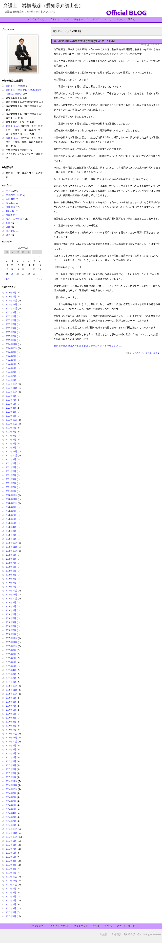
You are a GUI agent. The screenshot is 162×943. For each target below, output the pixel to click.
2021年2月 (11, 487)
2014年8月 (11, 797)
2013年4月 (11, 861)
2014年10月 (11, 789)
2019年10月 (11, 551)
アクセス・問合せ (126, 19)
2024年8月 (11, 356)
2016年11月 (11, 690)
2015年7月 (11, 753)
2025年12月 (11, 300)
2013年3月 (11, 865)
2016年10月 (11, 694)
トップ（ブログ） (36, 19)
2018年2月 (11, 630)
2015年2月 (11, 773)
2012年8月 (11, 892)
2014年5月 (11, 809)
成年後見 (10, 215)
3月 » (39, 279)
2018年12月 (11, 590)
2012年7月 (11, 896)
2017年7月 (11, 658)
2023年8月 (11, 396)
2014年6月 (11, 805)
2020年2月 (11, 535)
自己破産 (10, 231)
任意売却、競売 (14, 195)
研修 (8, 227)
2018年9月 (11, 602)
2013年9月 (11, 841)
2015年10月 (11, 741)
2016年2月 (11, 725)
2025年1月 (11, 340)
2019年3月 (11, 578)
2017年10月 (11, 646)
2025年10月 (11, 308)
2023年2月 (11, 412)
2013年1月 (11, 872)
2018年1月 (11, 634)
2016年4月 (11, 718)
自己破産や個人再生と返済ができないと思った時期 (84, 41)
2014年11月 (11, 785)
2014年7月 (11, 801)
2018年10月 (11, 598)
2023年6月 (11, 404)
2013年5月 (11, 857)
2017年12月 (11, 638)
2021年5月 (11, 475)
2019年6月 (11, 567)
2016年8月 (11, 702)
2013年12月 (11, 829)
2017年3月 (11, 674)
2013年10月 (11, 837)
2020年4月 (11, 527)
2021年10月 (11, 455)
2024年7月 (11, 360)
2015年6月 (11, 757)
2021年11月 (11, 451)
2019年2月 (11, 582)
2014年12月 (11, 781)
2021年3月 (11, 483)
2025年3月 (11, 332)
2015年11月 (11, 737)
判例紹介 (10, 211)
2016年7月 (11, 706)
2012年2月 (11, 916)
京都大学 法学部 (14, 86)
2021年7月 (11, 467)
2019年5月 (11, 571)
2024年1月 (11, 380)
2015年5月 (11, 761)
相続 (8, 223)
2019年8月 (11, 559)
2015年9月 (11, 745)
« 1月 (6, 279)
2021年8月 (11, 463)
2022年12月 (11, 420)
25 (12, 274)
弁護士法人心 (13, 126)
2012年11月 (11, 880)
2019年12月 (11, 543)
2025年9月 (11, 312)
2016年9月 (11, 698)
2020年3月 (11, 531)
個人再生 (10, 203)
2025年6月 (11, 320)
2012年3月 (11, 912)
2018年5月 (11, 618)
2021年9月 (11, 459)
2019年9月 (11, 555)
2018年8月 (11, 606)
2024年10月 (11, 348)
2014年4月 (11, 813)
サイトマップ (81, 19)
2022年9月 (11, 427)
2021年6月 (11, 471)
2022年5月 (11, 439)
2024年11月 (11, 344)
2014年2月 (11, 821)
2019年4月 (11, 574)
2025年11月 (11, 304)
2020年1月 (11, 539)
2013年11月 (11, 833)
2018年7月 (11, 610)
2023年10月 (11, 392)
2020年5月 (11, 523)
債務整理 (10, 207)
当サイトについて (59, 19)
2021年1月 (11, 491)
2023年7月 (11, 400)
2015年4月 (11, 765)
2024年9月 (11, 352)
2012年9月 (11, 888)
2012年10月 (11, 884)
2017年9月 (11, 650)
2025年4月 (11, 328)
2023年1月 (11, 416)
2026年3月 (11, 292)
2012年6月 (11, 900)
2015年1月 (11, 777)
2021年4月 (11, 479)
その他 (108, 19)
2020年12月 (11, 495)
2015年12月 (11, 733)
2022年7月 (11, 431)
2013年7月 (11, 849)
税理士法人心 (13, 138)
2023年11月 (11, 388)
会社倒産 (10, 199)
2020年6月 (11, 519)
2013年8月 (11, 845)
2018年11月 (11, 594)
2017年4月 (11, 670)
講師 (8, 235)
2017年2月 (11, 678)
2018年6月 (11, 614)
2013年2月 (11, 869)
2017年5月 (11, 666)
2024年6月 (11, 364)
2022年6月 (11, 435)
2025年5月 (11, 324)
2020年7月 (11, 515)
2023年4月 (11, 408)
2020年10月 (11, 503)
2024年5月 (11, 368)
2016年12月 (11, 686)
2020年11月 (11, 499)
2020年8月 (11, 511)
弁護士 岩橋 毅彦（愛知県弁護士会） (43, 5)
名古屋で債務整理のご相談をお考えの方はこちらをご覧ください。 (88, 346)
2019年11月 (11, 547)
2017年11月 (11, 642)
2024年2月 (11, 376)
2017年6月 (11, 662)
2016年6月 (11, 710)
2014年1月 (11, 825)
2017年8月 (11, 654)
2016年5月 (11, 714)
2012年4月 (11, 908)
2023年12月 (11, 384)
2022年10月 (11, 423)
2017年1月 (11, 682)
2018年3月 (11, 626)
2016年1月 (11, 729)
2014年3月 (11, 817)
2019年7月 (11, 563)
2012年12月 (11, 876)
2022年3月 (11, 443)
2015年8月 (11, 749)
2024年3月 (11, 372)
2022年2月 (11, 447)
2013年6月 (11, 853)
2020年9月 (11, 507)
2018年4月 (11, 622)
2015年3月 (11, 769)
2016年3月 (11, 721)
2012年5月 (11, 904)
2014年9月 (11, 793)
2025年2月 (11, 336)
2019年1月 (11, 586)
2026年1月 (11, 296)
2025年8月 (11, 316)
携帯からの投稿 (14, 219)
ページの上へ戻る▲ (151, 353)
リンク (96, 19)
